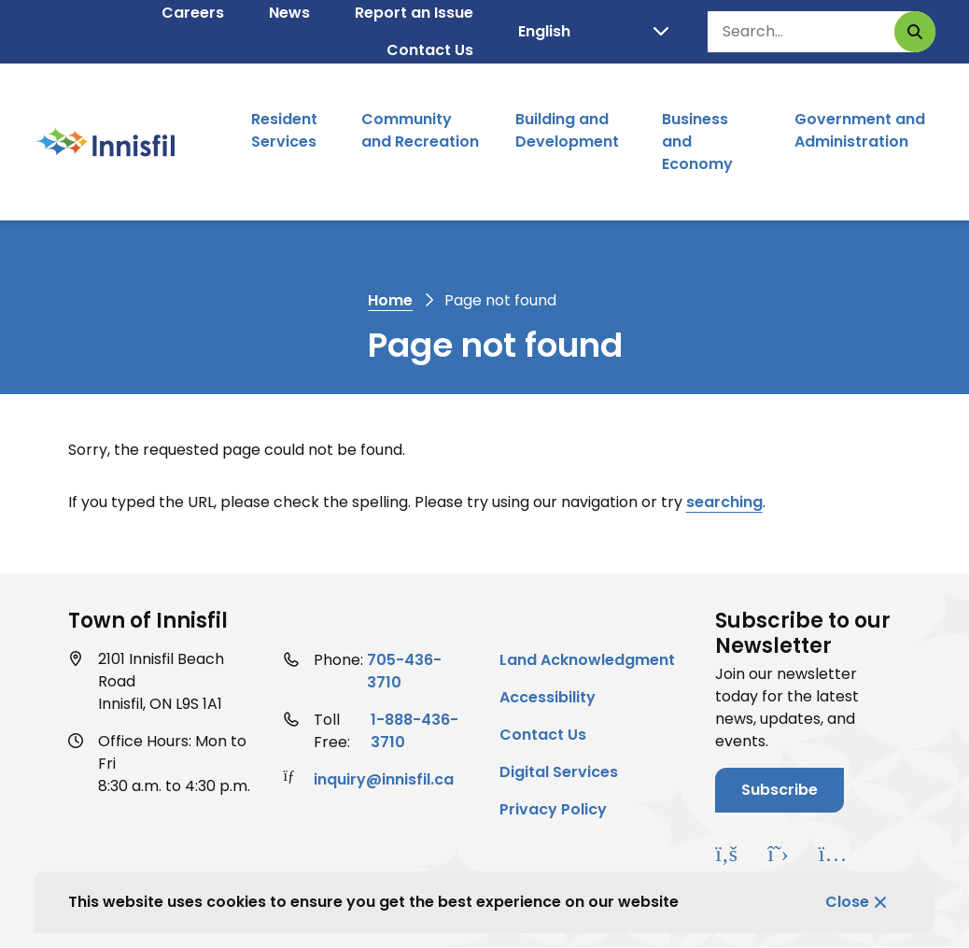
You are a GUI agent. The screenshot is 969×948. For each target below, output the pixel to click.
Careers (193, 12)
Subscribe (779, 789)
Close (847, 902)
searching (724, 502)
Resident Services (284, 130)
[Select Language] (593, 32)
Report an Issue (414, 12)
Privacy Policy (553, 809)
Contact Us (429, 50)
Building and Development (567, 130)
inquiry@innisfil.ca (384, 779)
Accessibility (547, 697)
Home (390, 300)
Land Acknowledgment (587, 660)
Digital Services (558, 772)
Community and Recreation (420, 130)
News (289, 12)
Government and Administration (859, 130)
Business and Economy (697, 141)
